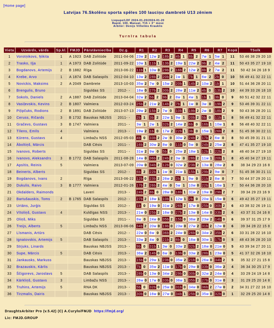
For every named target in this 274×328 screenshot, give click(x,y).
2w (204, 111)
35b (166, 219)
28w (179, 90)
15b (153, 111)
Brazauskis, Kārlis (32, 267)
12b (205, 151)
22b (179, 131)
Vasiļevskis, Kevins (33, 104)
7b (191, 77)
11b (153, 63)
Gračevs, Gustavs (31, 124)
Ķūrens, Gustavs (30, 138)
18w (140, 90)
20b (166, 77)
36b (153, 158)
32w (140, 97)
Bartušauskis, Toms (33, 199)
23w (140, 56)
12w (153, 56)
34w (205, 233)
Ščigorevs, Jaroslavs (34, 273)
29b (166, 70)
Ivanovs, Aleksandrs (33, 158)
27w (192, 226)
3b (217, 97)
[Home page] (14, 6)
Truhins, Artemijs (31, 287)
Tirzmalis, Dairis (30, 294)
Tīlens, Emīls (27, 131)
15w (166, 84)
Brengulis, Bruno (31, 90)
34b (153, 165)
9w (178, 117)
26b (218, 131)
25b (140, 104)
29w (140, 111)
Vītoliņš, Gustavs (31, 212)
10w (140, 63)
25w (218, 145)
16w (218, 185)
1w (178, 77)
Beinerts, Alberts (30, 172)
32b (166, 124)
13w (140, 77)
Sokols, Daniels (30, 97)
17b (205, 138)
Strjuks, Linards (30, 246)
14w (179, 124)
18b (166, 56)
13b (166, 63)
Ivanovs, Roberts (31, 151)
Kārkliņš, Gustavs (31, 280)
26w (166, 178)
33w (140, 240)
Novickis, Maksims (32, 84)
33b (153, 138)
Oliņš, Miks (26, 219)
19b (218, 104)
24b (192, 138)
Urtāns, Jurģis (28, 206)
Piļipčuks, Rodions (32, 111)
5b (152, 97)
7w (204, 56)
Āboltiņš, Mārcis (30, 145)
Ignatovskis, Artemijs (34, 240)
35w (140, 84)
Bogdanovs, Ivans (31, 178)
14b (192, 84)
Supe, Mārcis (27, 253)
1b (217, 84)
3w (204, 104)
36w (192, 219)
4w (217, 63)
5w (217, 56)
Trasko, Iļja (26, 63)
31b (205, 226)
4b (178, 56)
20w (140, 165)
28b (153, 77)
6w (204, 77)
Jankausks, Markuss (34, 260)
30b (166, 90)
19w (179, 63)
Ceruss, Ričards (30, 117)
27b (153, 90)
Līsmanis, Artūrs (30, 233)
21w (153, 104)
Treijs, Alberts (28, 226)
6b (191, 124)
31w (140, 151)
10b (179, 111)
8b (191, 56)
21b (205, 178)
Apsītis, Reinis (29, 165)
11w (192, 90)
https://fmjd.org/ (109, 311)
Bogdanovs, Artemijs (34, 70)
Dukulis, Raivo (28, 185)
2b (217, 77)
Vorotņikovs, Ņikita (32, 56)
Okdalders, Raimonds (35, 192)
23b (192, 165)
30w (179, 138)
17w (166, 131)
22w (192, 63)
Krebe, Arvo (26, 77)
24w (153, 219)
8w (178, 97)
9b (204, 63)
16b (179, 70)
